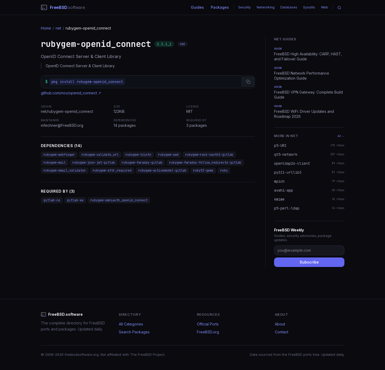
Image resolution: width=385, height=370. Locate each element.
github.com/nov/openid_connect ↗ (71, 93)
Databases (288, 7)
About (280, 324)
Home (46, 28)
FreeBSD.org (208, 332)
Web (324, 7)
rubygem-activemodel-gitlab (162, 170)
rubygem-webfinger (59, 155)
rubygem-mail (54, 162)
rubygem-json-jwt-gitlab (93, 162)
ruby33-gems (203, 170)
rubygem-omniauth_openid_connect (119, 200)
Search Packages (134, 332)
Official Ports (208, 324)
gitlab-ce (51, 200)
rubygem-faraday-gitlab (142, 162)
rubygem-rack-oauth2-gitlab (209, 155)
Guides (197, 7)
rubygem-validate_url (100, 155)
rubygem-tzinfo (138, 155)
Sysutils (309, 7)
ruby (224, 170)
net (58, 28)
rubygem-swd (168, 155)
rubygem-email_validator (64, 170)
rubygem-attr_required (112, 170)
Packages (220, 7)
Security (244, 7)
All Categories (131, 324)
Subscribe (309, 262)
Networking (266, 7)
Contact (281, 332)
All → (341, 136)
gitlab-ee (75, 200)
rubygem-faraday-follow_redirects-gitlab (205, 162)
